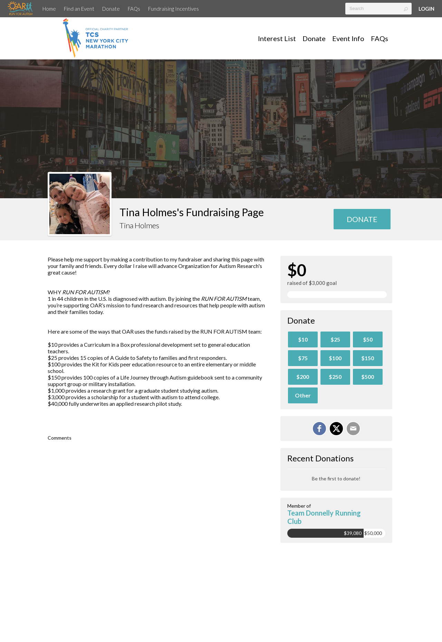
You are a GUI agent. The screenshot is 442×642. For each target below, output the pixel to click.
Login (426, 9)
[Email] (353, 428)
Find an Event (79, 9)
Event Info (348, 38)
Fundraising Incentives (173, 9)
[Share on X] (336, 428)
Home (49, 9)
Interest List (277, 38)
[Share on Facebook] (319, 428)
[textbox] (378, 9)
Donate (111, 9)
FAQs (134, 9)
